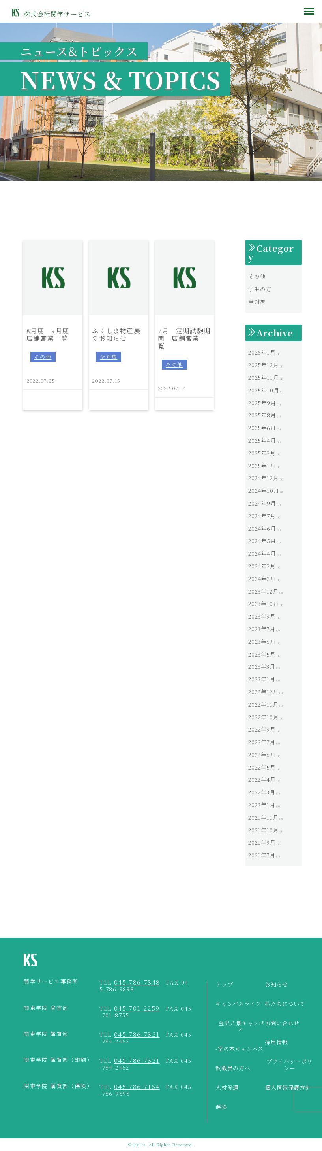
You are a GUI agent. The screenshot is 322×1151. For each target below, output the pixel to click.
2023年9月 (261, 616)
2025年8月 (262, 415)
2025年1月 (261, 466)
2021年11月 (263, 817)
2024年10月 (263, 490)
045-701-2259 (137, 1008)
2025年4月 (262, 440)
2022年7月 (261, 742)
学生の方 (259, 289)
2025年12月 (263, 365)
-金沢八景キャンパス (240, 1027)
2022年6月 (261, 755)
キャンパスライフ (238, 1004)
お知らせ (276, 984)
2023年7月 (261, 629)
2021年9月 (261, 842)
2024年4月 (262, 553)
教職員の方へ (232, 1068)
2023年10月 (263, 604)
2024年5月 (262, 541)
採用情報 (276, 1042)
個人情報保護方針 (288, 1087)
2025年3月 (261, 453)
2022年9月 (261, 729)
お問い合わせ (282, 1023)
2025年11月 (263, 377)
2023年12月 (263, 591)
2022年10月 (263, 717)
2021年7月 (261, 855)
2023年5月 (261, 654)
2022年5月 (261, 767)
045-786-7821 (137, 1034)
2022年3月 (261, 792)
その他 (43, 356)
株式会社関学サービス (57, 14)
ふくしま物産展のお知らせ (116, 334)
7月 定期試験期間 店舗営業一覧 (184, 338)
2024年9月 (262, 503)
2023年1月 (261, 679)
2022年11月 (263, 704)
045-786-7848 (137, 982)
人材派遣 (227, 1087)
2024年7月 (261, 516)
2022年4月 (261, 779)
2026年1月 (261, 352)
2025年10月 (263, 390)
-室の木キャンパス (239, 1049)
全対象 (108, 356)
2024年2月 (261, 579)
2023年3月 (261, 666)
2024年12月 (263, 478)
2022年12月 (263, 692)
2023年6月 (261, 641)
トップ (224, 984)
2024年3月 (261, 566)
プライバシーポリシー (289, 1065)
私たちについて (285, 1004)
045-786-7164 (137, 1086)
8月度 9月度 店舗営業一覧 (51, 334)
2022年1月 (261, 805)
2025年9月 (262, 403)
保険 (221, 1107)
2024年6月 (262, 528)
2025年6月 (262, 428)
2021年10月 (263, 830)
